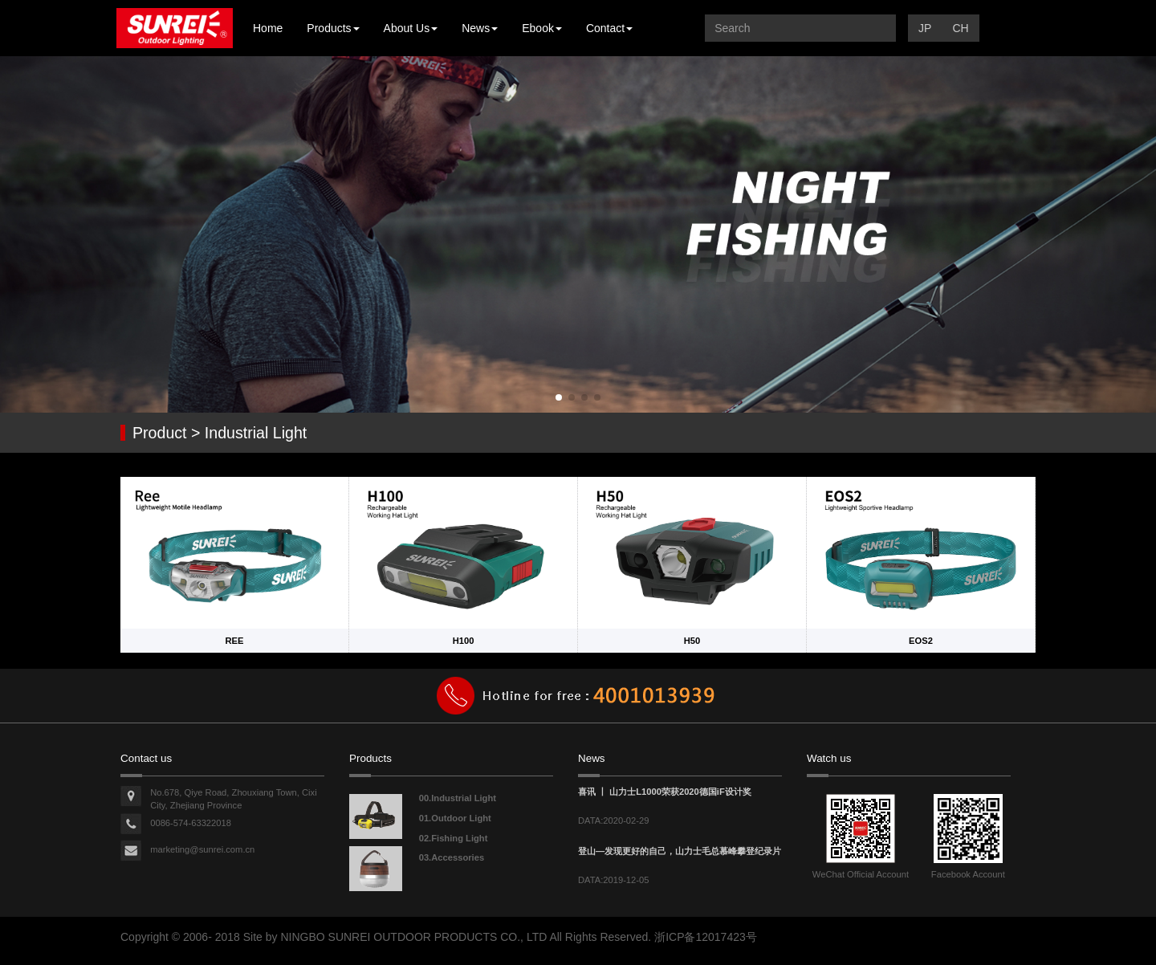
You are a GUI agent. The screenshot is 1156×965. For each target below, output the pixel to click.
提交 (880, 28)
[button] (559, 397)
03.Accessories (451, 857)
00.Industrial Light (457, 798)
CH (960, 28)
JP (924, 28)
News (480, 28)
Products (333, 28)
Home (268, 28)
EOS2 (921, 640)
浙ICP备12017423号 (705, 936)
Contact (609, 28)
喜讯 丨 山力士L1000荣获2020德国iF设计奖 (664, 791)
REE (234, 640)
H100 (463, 640)
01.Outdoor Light (455, 818)
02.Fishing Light (453, 838)
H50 (692, 640)
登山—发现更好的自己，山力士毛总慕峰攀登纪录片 (679, 851)
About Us (411, 28)
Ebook (542, 28)
